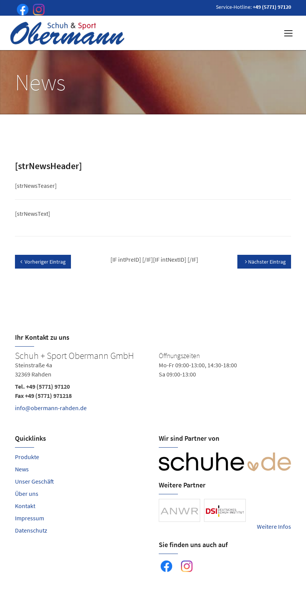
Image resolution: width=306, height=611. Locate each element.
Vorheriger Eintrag (43, 261)
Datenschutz (31, 530)
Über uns (26, 493)
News (22, 469)
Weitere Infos (274, 526)
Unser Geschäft (34, 481)
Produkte (27, 457)
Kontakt (25, 506)
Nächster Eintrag (265, 261)
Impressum (29, 518)
